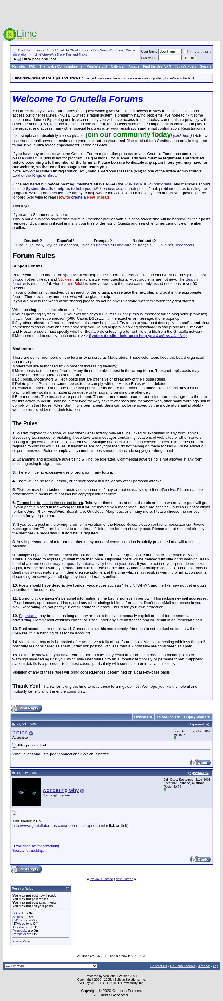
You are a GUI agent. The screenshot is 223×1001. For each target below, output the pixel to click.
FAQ (32, 66)
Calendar (118, 66)
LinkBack (141, 717)
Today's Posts (185, 66)
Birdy (52, 175)
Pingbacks (19, 930)
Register (18, 66)
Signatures (28, 616)
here (63, 214)
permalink (200, 724)
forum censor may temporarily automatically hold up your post (82, 563)
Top (215, 966)
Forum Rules (21, 941)
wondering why (61, 790)
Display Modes (195, 717)
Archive (204, 966)
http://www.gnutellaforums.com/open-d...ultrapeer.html (58, 825)
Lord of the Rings (27, 175)
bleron (20, 732)
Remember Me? (197, 52)
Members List (97, 66)
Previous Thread (101, 879)
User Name (149, 51)
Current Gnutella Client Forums (67, 50)
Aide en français (96, 245)
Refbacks (19, 934)
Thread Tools (166, 717)
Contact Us (158, 966)
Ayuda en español (62, 245)
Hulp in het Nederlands (174, 245)
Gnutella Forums (30, 50)
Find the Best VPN (157, 66)
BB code (18, 913)
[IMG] (16, 920)
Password (148, 57)
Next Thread (124, 879)
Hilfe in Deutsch (29, 245)
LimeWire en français (133, 245)
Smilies (17, 916)
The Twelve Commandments (60, 66)
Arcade (133, 66)
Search (205, 66)
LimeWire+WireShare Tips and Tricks (60, 54)
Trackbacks (20, 927)
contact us (34, 158)
